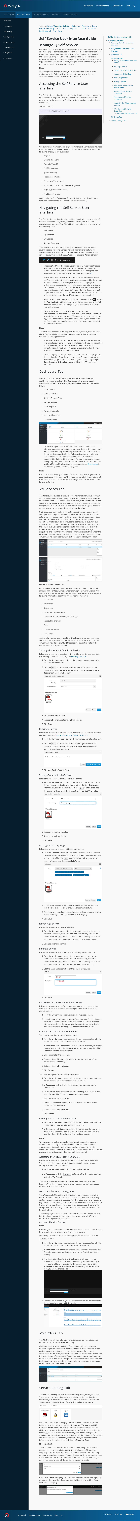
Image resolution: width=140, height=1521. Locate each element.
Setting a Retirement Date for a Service (71, 735)
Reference (8, 58)
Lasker (59, 28)
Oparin (95, 26)
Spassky (57, 26)
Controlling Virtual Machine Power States (124, 86)
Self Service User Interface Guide (120, 37)
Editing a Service (120, 81)
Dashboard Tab (116, 55)
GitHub (108, 1514)
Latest (50, 26)
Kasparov (67, 28)
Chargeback (93, 464)
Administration (9, 42)
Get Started (9, 14)
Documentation (102, 6)
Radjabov (67, 26)
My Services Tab (117, 58)
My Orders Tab (116, 117)
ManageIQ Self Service (116, 41)
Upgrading (8, 32)
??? (90, 273)
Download (88, 6)
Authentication (9, 47)
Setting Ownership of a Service (125, 70)
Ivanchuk (82, 28)
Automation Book (41, 14)
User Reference (23, 14)
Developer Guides (70, 14)
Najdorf (42, 28)
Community (117, 6)
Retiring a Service (120, 66)
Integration (8, 53)
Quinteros (76, 26)
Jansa (74, 28)
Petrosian (86, 26)
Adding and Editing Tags (123, 74)
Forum (130, 1514)
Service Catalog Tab (118, 121)
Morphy (51, 28)
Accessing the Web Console (127, 113)
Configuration (9, 37)
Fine (55, 31)
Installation (8, 26)
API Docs (56, 14)
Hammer (91, 28)
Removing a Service (121, 78)
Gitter (118, 1514)
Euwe (60, 31)
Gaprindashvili (45, 31)
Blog (128, 6)
